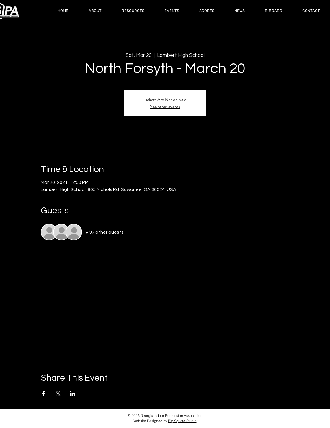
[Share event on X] (58, 393)
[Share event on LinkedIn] (72, 393)
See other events (165, 106)
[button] (206, 11)
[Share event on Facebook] (43, 393)
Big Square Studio (182, 421)
